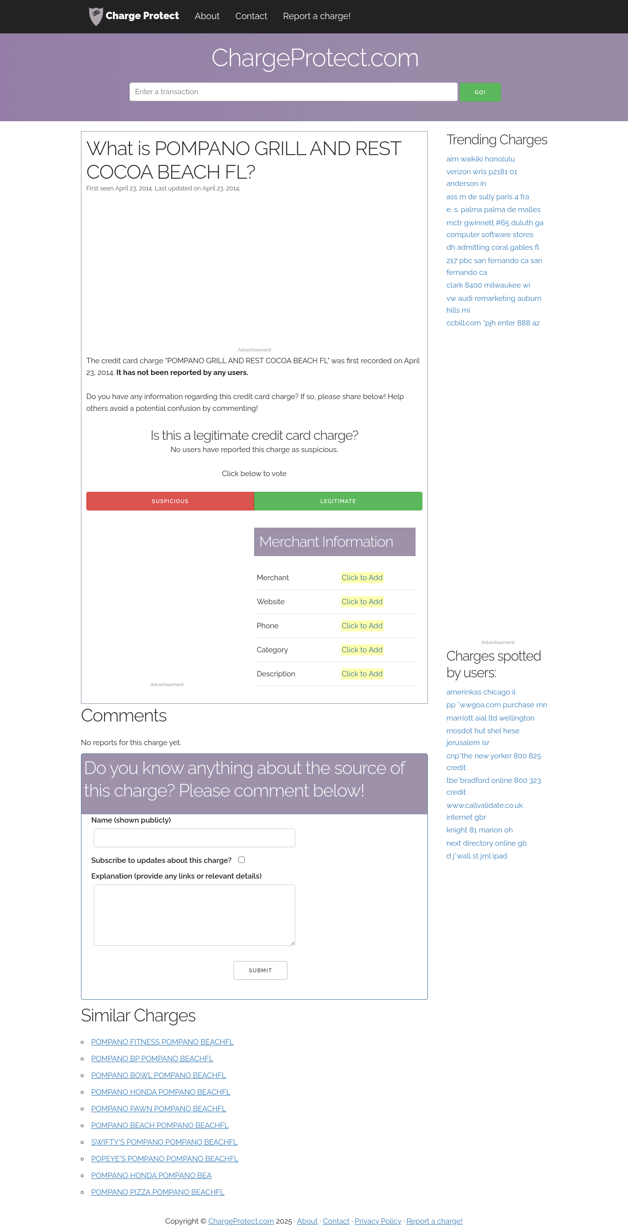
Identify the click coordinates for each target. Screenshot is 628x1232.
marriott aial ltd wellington (490, 718)
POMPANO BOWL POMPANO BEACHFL (158, 1075)
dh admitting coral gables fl (492, 247)
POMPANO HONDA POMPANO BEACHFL (161, 1092)
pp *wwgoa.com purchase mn (497, 704)
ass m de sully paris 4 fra (487, 196)
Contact (251, 16)
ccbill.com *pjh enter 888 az (493, 323)
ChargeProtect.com (241, 1221)
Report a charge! (317, 16)
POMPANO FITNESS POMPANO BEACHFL (162, 1042)
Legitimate (338, 501)
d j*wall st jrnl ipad (476, 856)
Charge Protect (134, 17)
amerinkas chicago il (481, 692)
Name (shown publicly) (131, 820)
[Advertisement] (254, 274)
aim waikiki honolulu (480, 159)
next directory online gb (486, 843)
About (207, 16)
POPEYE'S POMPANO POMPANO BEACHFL (164, 1158)
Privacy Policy (378, 1221)
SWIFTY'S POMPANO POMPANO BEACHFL (164, 1142)
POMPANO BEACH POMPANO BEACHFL (160, 1125)
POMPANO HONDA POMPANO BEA (151, 1175)
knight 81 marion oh (479, 830)
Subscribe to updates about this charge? (161, 860)
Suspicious (170, 501)
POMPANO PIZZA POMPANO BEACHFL (158, 1192)
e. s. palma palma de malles (493, 209)
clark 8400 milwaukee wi (488, 285)
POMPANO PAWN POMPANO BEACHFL (158, 1108)
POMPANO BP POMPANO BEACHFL (152, 1058)
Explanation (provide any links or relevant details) (176, 876)
